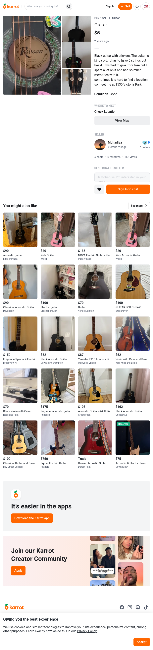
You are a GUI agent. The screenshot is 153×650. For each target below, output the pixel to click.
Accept (142, 642)
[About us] (137, 6)
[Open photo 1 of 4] (32, 55)
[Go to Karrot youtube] (137, 607)
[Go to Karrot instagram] (130, 607)
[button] (139, 205)
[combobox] (45, 6)
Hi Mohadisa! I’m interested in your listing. (122, 177)
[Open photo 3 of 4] (76, 55)
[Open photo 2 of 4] (76, 29)
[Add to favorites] (99, 189)
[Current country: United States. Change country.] (146, 6)
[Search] (69, 6)
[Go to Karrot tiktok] (145, 607)
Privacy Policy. (87, 631)
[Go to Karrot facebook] (122, 607)
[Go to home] (11, 6)
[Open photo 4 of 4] (76, 81)
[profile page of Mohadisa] (100, 144)
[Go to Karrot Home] (14, 607)
